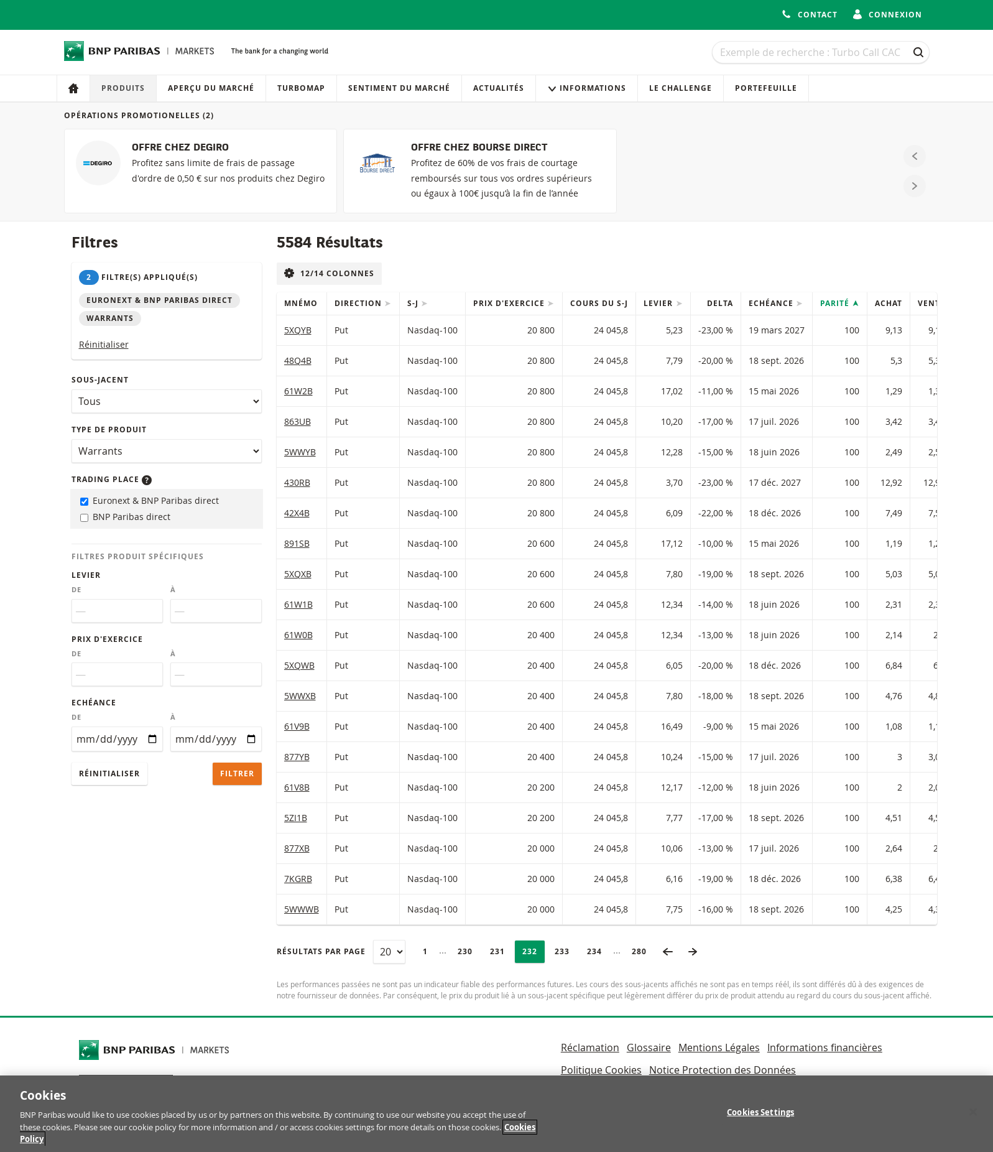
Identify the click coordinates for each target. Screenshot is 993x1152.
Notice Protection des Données (722, 1070)
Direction (359, 303)
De (76, 590)
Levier (86, 575)
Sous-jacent (100, 379)
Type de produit (109, 429)
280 (643, 951)
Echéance (94, 702)
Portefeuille (766, 88)
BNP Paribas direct (125, 517)
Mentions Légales (719, 1047)
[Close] (973, 1117)
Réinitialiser (104, 344)
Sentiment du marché (399, 88)
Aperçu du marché (211, 88)
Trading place (112, 479)
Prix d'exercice (107, 639)
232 (533, 951)
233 (565, 951)
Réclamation (590, 1047)
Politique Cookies (601, 1070)
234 (598, 951)
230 (468, 951)
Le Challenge (680, 88)
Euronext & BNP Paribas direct (149, 500)
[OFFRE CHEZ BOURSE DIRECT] (479, 171)
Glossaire (649, 1047)
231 (501, 951)
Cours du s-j (599, 303)
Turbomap (301, 88)
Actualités (498, 88)
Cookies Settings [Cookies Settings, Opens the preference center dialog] (760, 1117)
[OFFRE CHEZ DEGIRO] (200, 171)
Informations (586, 88)
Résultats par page (321, 951)
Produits (123, 88)
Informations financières (824, 1047)
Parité (836, 303)
